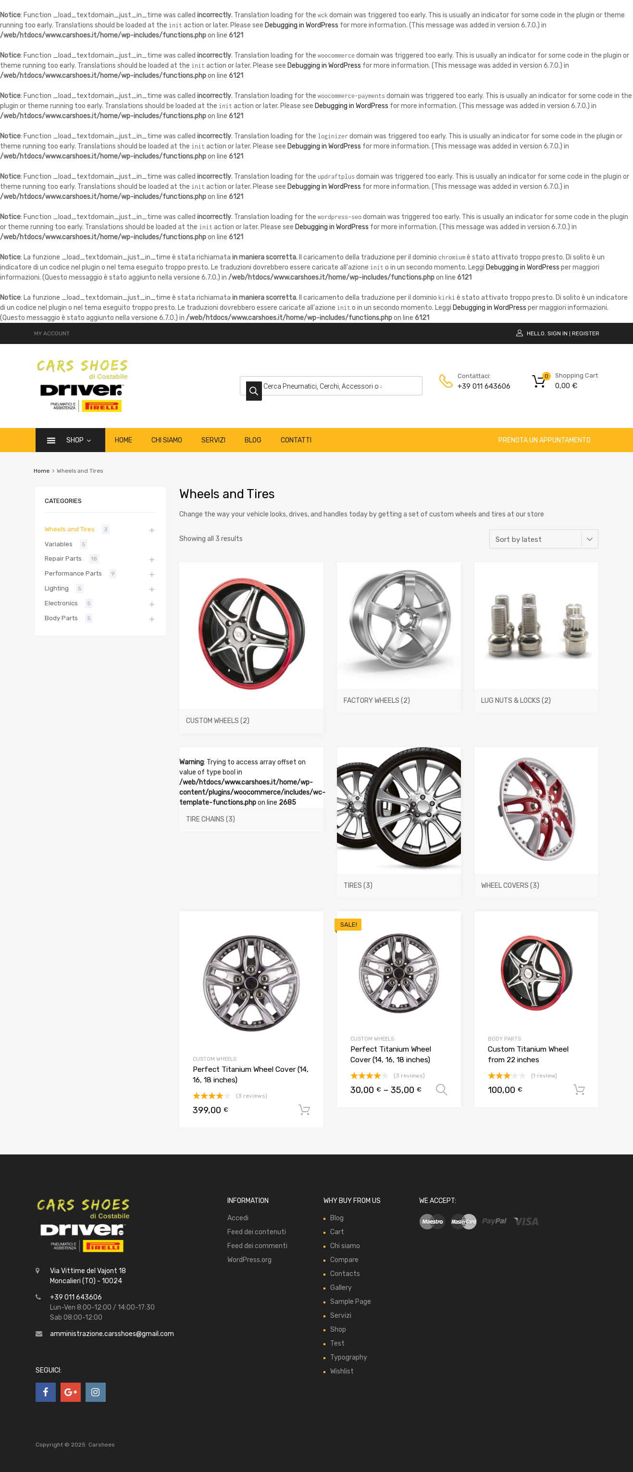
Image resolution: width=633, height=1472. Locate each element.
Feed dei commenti (257, 1246)
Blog (253, 440)
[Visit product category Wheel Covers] (536, 881)
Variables (59, 544)
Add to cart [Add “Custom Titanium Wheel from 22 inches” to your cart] (579, 1090)
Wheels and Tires (70, 529)
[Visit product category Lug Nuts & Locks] (536, 696)
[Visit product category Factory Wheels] (399, 696)
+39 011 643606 (481, 386)
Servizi (213, 440)
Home (123, 440)
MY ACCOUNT (52, 333)
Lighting (57, 588)
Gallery (341, 1288)
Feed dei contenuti (256, 1232)
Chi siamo (166, 440)
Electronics (61, 603)
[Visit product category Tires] (399, 881)
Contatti (296, 440)
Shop (78, 440)
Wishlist (342, 1371)
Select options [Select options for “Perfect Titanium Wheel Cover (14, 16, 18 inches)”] (441, 1090)
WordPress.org (249, 1260)
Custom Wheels (214, 1059)
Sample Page (350, 1302)
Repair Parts (63, 558)
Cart (337, 1232)
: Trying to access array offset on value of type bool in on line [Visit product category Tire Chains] (252, 795)
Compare (344, 1260)
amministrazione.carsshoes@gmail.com (112, 1334)
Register (585, 333)
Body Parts (504, 1039)
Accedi (237, 1218)
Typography (348, 1357)
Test (337, 1343)
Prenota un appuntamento (544, 440)
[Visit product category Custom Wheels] (251, 717)
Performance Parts (73, 573)
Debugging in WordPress (301, 25)
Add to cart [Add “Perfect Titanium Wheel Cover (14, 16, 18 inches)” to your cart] (304, 1110)
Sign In (557, 333)
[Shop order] (543, 539)
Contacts (345, 1274)
